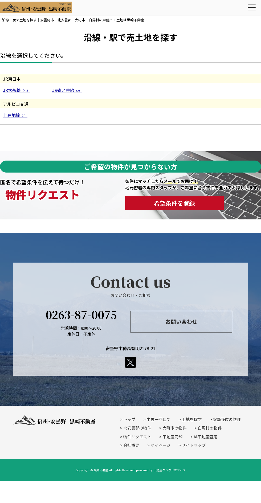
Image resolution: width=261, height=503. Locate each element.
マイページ (160, 445)
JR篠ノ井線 (67, 90)
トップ (129, 419)
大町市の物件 (174, 428)
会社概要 (131, 445)
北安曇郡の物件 (137, 428)
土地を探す (192, 419)
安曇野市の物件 (227, 419)
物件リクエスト (137, 436)
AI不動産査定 (205, 436)
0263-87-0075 (81, 314)
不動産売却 (172, 436)
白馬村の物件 (210, 428)
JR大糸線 (16, 90)
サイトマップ (194, 445)
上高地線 (15, 115)
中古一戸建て (158, 419)
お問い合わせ (181, 322)
